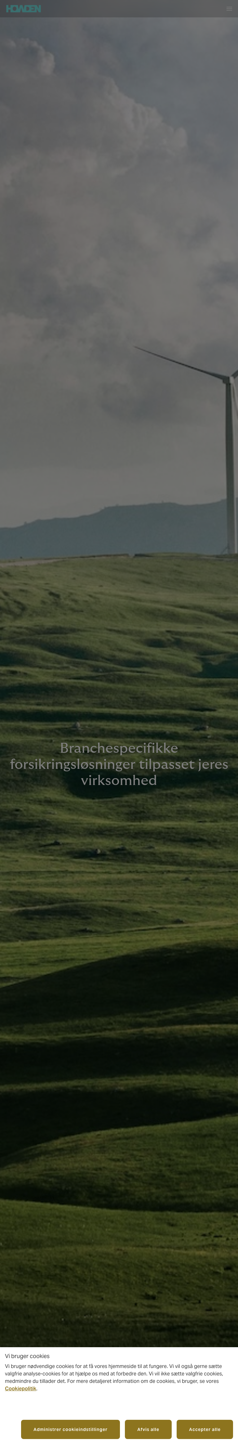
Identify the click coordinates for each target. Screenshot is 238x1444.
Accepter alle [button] (205, 1429)
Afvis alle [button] (148, 1429)
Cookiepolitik (20, 1388)
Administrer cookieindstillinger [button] (70, 1429)
